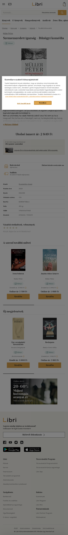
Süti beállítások (23, 103)
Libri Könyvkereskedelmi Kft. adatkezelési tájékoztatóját (29, 96)
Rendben (42, 103)
